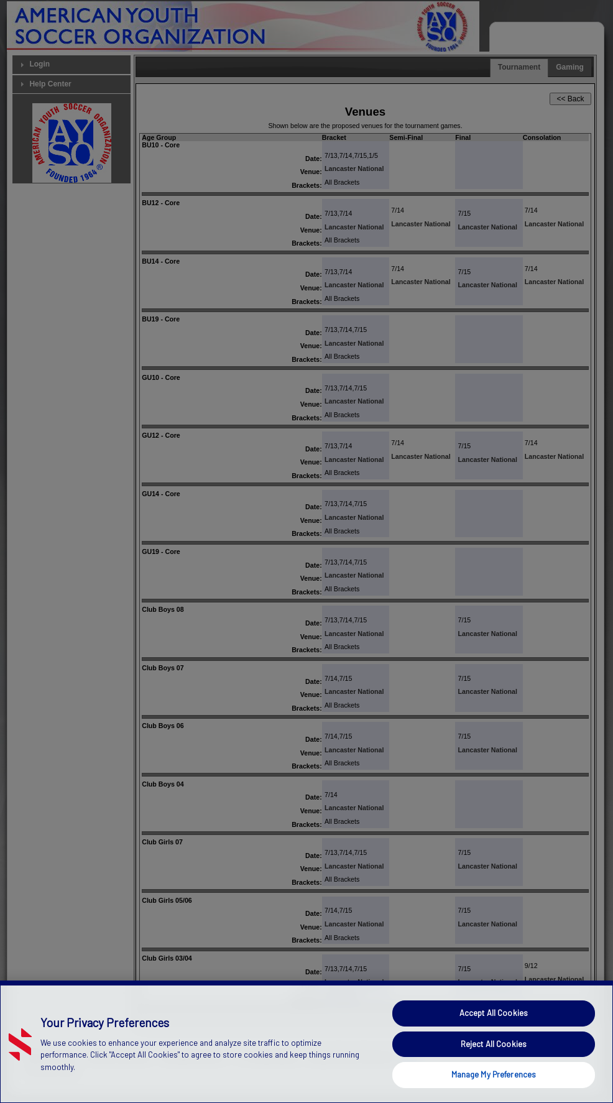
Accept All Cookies (493, 1037)
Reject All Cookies (494, 1068)
